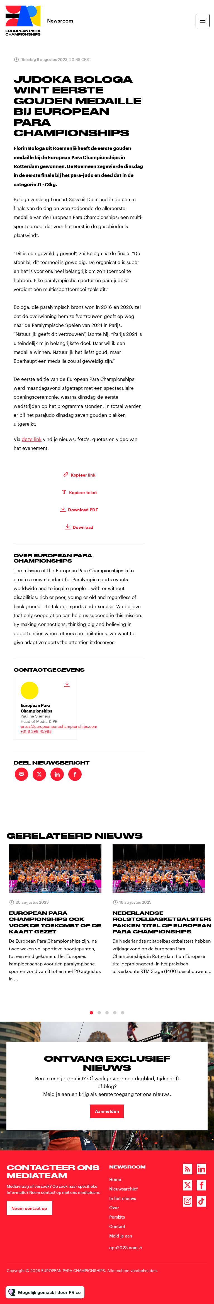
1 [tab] (91, 1019)
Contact (117, 1226)
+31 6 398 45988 (36, 731)
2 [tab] (99, 1019)
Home (115, 1179)
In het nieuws (122, 1198)
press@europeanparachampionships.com (59, 726)
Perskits (117, 1216)
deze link (32, 440)
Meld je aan (120, 1235)
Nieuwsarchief (123, 1188)
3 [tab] (107, 1019)
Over (114, 1207)
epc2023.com (123, 1247)
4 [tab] (114, 1019)
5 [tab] (122, 1019)
